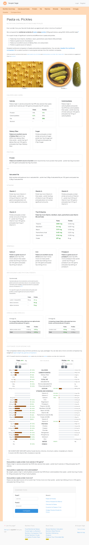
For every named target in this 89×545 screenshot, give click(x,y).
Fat (41, 9)
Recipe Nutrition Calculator (54, 529)
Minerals (55, 9)
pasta (35, 32)
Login (77, 3)
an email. (13, 56)
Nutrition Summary (9, 9)
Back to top (81, 532)
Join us (6, 529)
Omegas (75, 9)
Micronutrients (65, 9)
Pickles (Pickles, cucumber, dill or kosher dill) (53, 54)
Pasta (24, 88)
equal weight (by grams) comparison (24, 353)
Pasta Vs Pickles (51, 499)
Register (83, 3)
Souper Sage (10, 3)
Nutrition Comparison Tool (33, 533)
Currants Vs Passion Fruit (53, 507)
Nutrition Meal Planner (53, 531)
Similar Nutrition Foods (32, 535)
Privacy (83, 529)
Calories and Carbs (23, 9)
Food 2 (17, 502)
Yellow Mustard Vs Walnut (54, 501)
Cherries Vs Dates (51, 504)
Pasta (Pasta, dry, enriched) (33, 54)
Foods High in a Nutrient (32, 531)
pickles (43, 32)
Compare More (16, 12)
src (27, 88)
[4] (21, 286)
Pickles (63, 88)
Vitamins (47, 9)
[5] (22, 286)
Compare (26, 511)
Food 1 (17, 495)
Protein (34, 9)
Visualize (5, 12)
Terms (79, 529)
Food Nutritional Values (32, 529)
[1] (78, 31)
